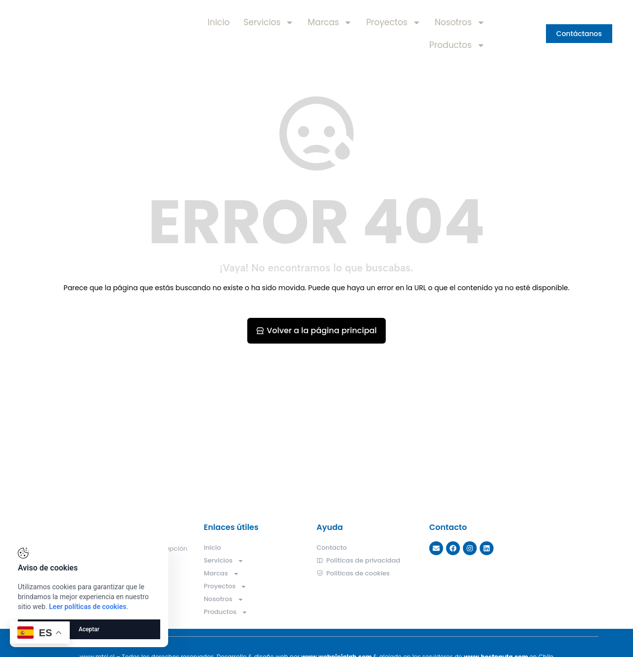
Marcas (330, 22)
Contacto (331, 547)
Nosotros (460, 22)
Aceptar (89, 629)
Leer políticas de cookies (87, 607)
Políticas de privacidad (358, 561)
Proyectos (393, 22)
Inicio (219, 22)
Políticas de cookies (353, 573)
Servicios (268, 22)
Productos (457, 45)
